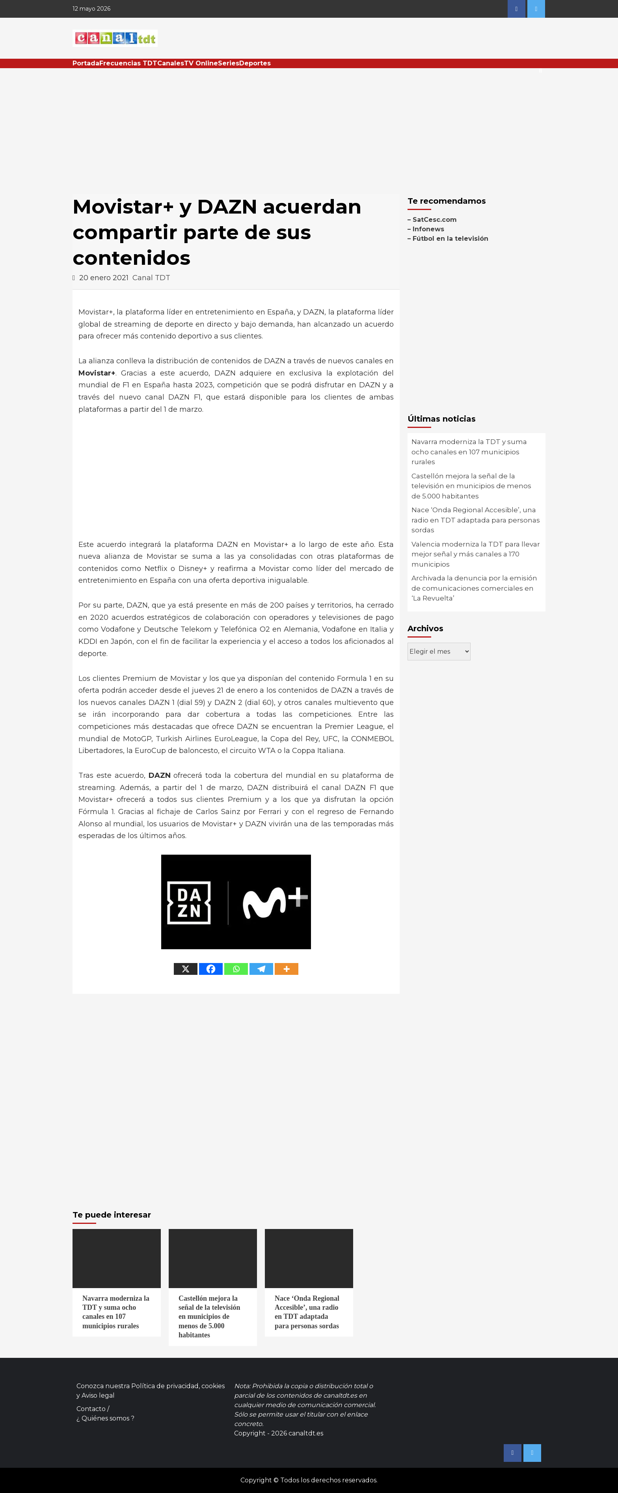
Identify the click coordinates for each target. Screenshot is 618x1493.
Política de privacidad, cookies (178, 1386)
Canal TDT (151, 277)
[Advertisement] (309, 127)
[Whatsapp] (236, 969)
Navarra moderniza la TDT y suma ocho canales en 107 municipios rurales (469, 452)
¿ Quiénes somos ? (105, 1418)
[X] (185, 969)
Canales (170, 63)
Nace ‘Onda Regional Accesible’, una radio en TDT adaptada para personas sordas (475, 520)
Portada (86, 63)
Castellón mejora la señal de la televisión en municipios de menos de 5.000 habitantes (471, 486)
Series (228, 63)
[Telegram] (261, 969)
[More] (286, 969)
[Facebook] (211, 969)
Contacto (91, 1409)
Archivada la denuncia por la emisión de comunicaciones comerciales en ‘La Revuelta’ (474, 588)
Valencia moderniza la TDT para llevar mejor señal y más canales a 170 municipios (475, 554)
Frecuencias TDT (128, 63)
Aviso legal (98, 1395)
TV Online (201, 63)
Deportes (255, 63)
